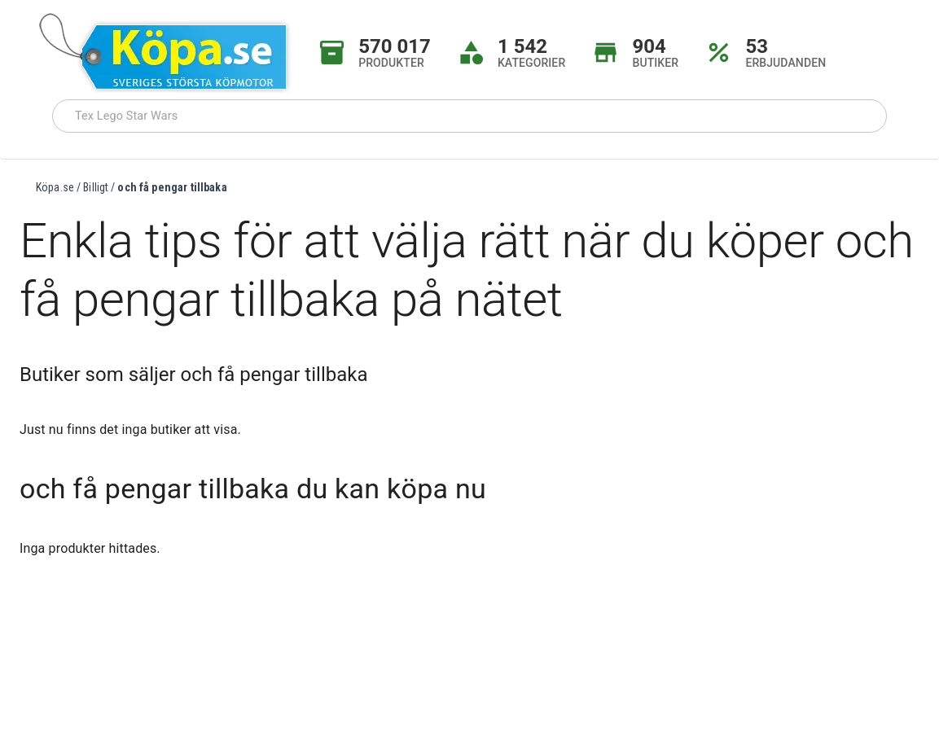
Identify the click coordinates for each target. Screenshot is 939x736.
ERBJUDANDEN (785, 62)
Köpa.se (55, 187)
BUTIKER (655, 62)
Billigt (95, 187)
